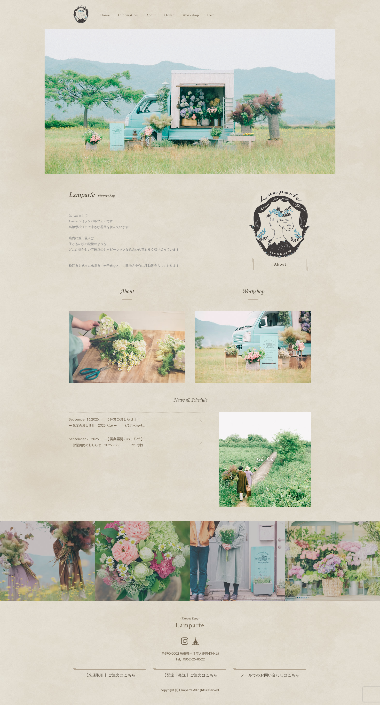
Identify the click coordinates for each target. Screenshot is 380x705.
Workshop (190, 15)
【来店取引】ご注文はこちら (110, 675)
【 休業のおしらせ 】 (122, 419)
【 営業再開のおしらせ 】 (125, 439)
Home (105, 15)
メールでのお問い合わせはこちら (270, 675)
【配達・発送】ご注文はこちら (190, 675)
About (151, 15)
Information (128, 15)
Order (169, 15)
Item (211, 15)
